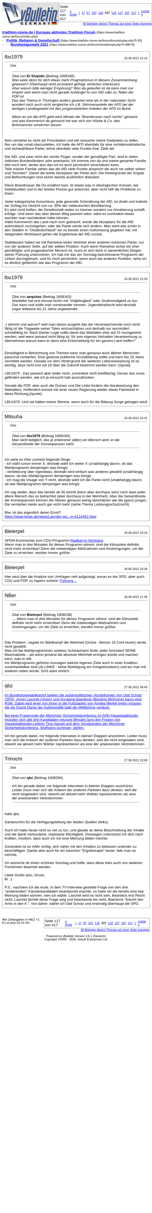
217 (133, 12)
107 (94, 12)
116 (100, 12)
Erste (73, 13)
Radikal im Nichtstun (86, 540)
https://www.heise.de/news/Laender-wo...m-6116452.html (50, 516)
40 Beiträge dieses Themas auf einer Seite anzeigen (117, 23)
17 (83, 12)
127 (120, 12)
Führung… (68, 581)
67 (88, 12)
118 (113, 12)
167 (127, 12)
